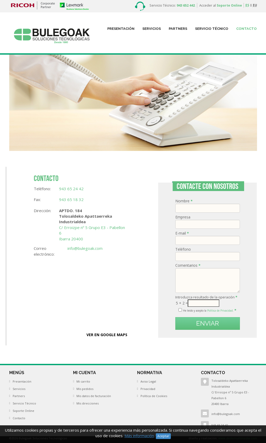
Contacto (246, 29)
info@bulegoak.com (225, 414)
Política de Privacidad (220, 310)
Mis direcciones (87, 403)
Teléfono (184, 249)
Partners (19, 396)
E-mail (182, 233)
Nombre (184, 200)
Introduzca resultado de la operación (206, 297)
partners (178, 29)
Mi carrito (83, 381)
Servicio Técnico (211, 29)
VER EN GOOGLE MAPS (106, 334)
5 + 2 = (182, 303)
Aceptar (163, 436)
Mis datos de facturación (93, 396)
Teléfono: (42, 188)
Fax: (37, 199)
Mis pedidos (84, 389)
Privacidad (148, 389)
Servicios (151, 29)
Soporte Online (229, 5)
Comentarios (188, 265)
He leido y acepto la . (209, 310)
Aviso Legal (148, 381)
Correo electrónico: (44, 251)
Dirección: (42, 210)
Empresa (184, 217)
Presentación (120, 29)
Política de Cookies (154, 396)
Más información (139, 435)
